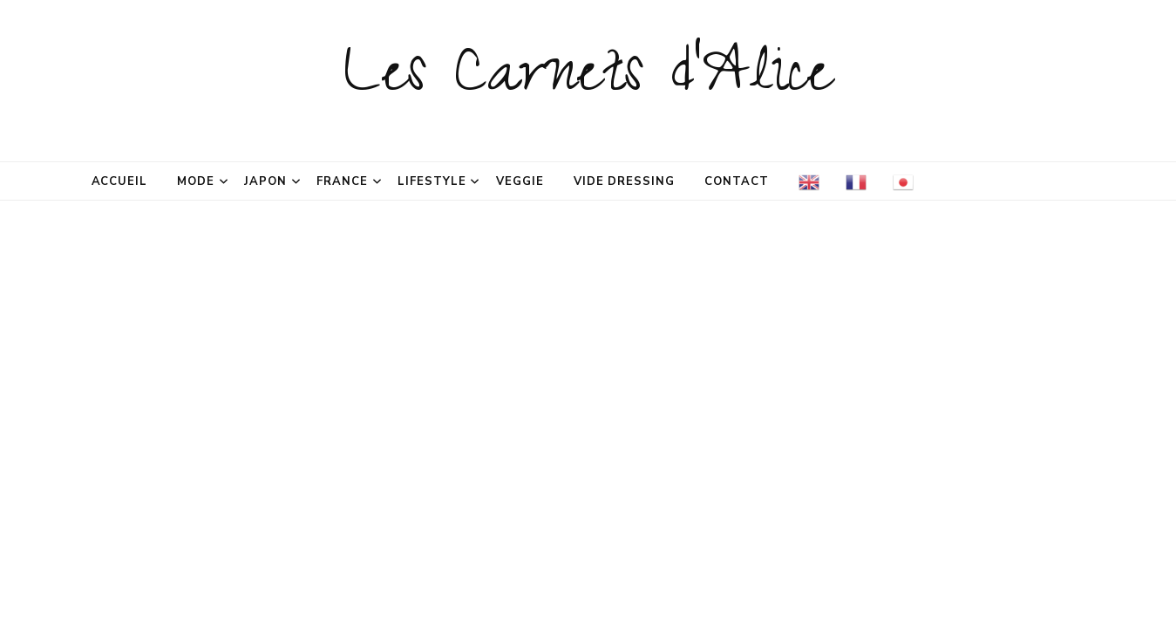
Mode (195, 181)
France (342, 181)
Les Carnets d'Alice (588, 80)
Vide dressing (625, 181)
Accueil (120, 181)
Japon (265, 181)
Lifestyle (432, 181)
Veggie (520, 181)
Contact (736, 181)
